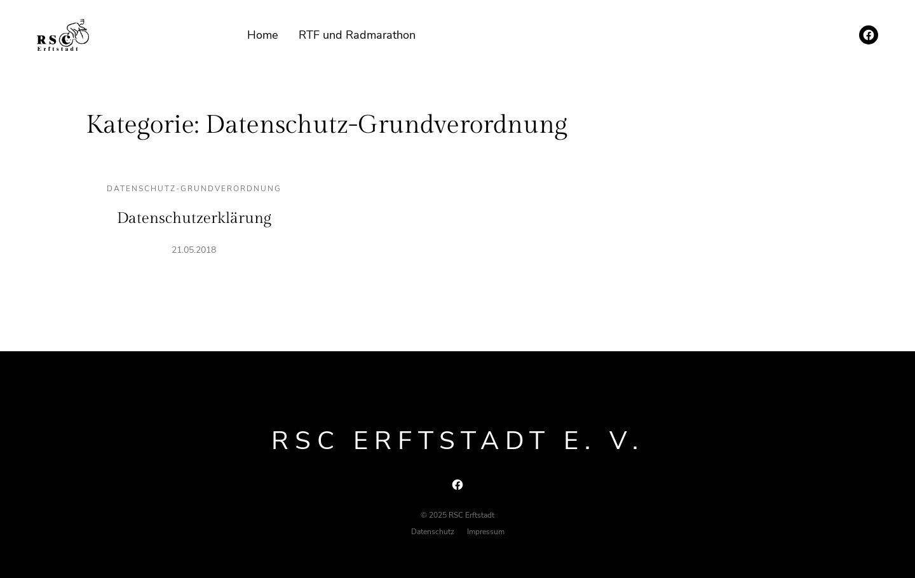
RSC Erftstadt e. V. (457, 441)
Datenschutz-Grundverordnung (194, 189)
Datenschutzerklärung (194, 218)
